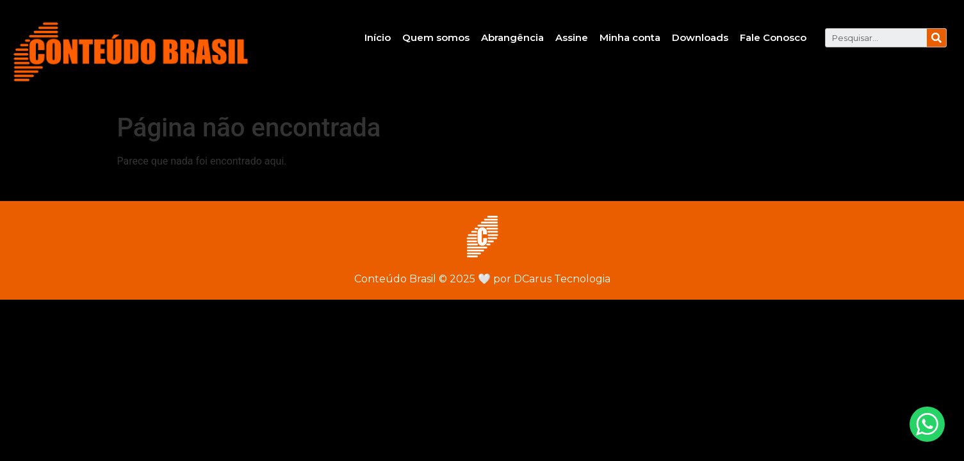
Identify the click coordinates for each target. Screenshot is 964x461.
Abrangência (512, 37)
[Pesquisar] (936, 38)
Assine (571, 37)
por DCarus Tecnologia (544, 279)
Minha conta (630, 37)
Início (377, 37)
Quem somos (436, 37)
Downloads (700, 37)
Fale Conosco (773, 37)
